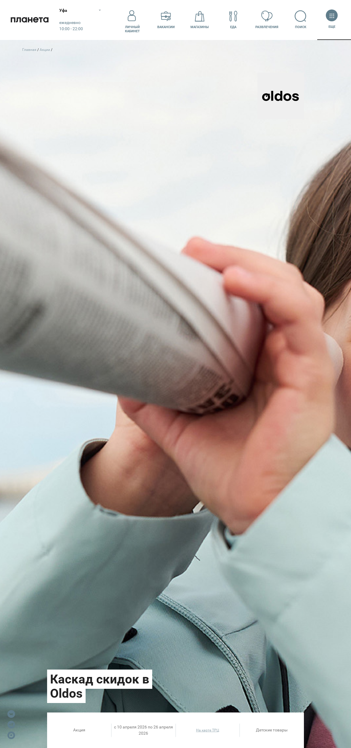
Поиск (301, 19)
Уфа (63, 10)
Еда (233, 19)
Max (11, 735)
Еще (331, 19)
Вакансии (166, 19)
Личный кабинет (132, 19)
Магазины (199, 19)
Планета (29, 20)
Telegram (11, 724)
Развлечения (266, 19)
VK (11, 714)
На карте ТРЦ (207, 730)
